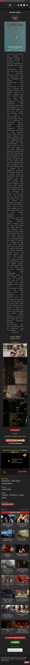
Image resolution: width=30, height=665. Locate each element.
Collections (15, 642)
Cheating (21, 495)
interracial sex (13, 495)
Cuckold (4, 497)
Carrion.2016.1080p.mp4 (15, 443)
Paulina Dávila (6, 481)
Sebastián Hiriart (6, 489)
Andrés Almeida (15, 481)
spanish (18, 336)
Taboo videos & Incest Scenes (4, 9)
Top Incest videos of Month (15, 638)
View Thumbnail (15, 430)
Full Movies (12, 9)
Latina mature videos (7, 504)
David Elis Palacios (7, 483)
